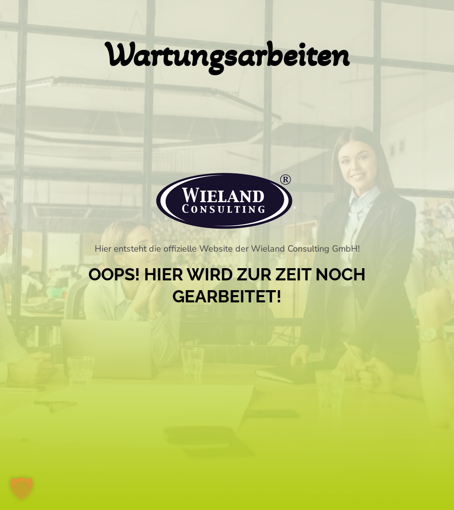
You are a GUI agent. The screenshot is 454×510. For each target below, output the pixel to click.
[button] (21, 488)
